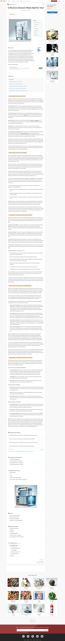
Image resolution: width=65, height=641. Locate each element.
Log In (63, 1)
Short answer (37, 22)
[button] (26, 435)
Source (25, 143)
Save (43, 4)
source (35, 175)
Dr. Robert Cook (14, 4)
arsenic (24, 133)
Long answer (36, 24)
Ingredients (36, 30)
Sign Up (60, 1)
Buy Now (40, 68)
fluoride (27, 133)
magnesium (37, 120)
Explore (18, 1)
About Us (9, 1)
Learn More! (11, 555)
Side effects (36, 28)
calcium (32, 120)
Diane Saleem (42, 561)
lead (21, 133)
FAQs (35, 26)
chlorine (25, 114)
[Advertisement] (24, 569)
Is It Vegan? (13, 1)
